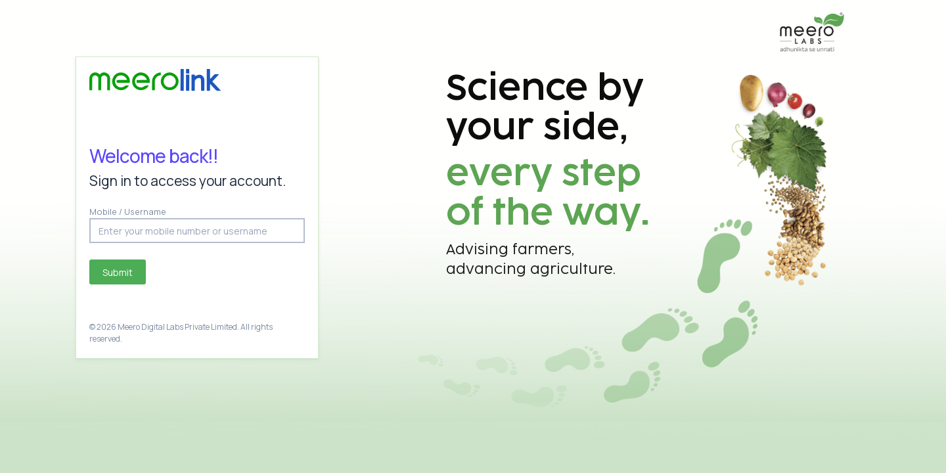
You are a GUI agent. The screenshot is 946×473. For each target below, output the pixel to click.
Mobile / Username (127, 211)
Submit (117, 272)
